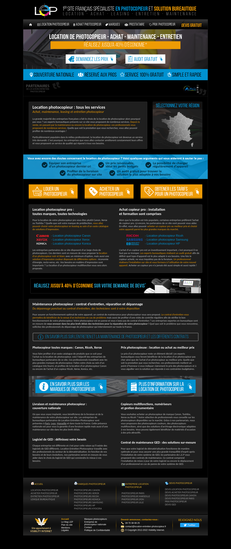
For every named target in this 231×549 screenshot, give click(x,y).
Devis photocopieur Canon (180, 495)
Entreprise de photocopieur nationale (95, 523)
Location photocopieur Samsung (167, 239)
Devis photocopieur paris (179, 498)
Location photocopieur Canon (72, 235)
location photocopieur (54, 24)
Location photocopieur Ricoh (165, 235)
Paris (47, 423)
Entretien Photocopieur (45, 496)
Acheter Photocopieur (44, 493)
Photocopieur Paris (133, 493)
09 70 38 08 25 (132, 523)
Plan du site (67, 525)
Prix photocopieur (163, 24)
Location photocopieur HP (163, 243)
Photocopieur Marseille (136, 496)
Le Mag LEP (67, 522)
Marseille (61, 423)
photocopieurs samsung (88, 502)
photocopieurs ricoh (86, 496)
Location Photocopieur (44, 490)
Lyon (53, 423)
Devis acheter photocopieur (181, 492)
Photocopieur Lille (133, 502)
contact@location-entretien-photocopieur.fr (143, 526)
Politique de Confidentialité (97, 530)
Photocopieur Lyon (133, 499)
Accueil (65, 519)
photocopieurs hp (84, 505)
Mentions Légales (65, 529)
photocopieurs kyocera (88, 508)
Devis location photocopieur (182, 489)
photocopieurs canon (87, 490)
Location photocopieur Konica (72, 243)
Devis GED (170, 504)
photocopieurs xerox (86, 493)
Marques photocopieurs (95, 519)
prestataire (137, 24)
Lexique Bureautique (43, 499)
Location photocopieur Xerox (71, 239)
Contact (88, 527)
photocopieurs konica (87, 499)
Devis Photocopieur (180, 483)
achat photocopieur (88, 24)
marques (114, 24)
